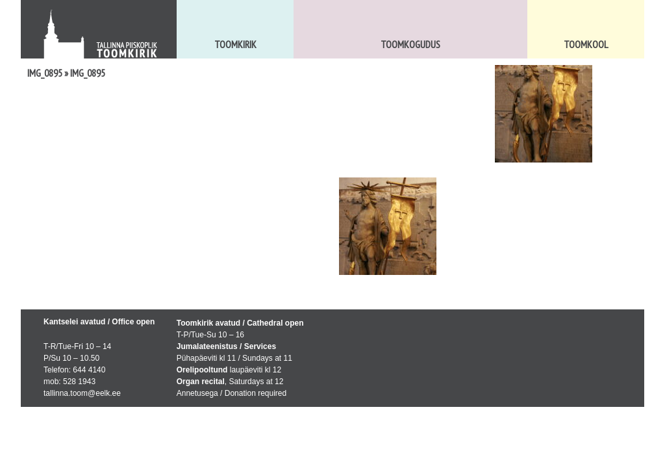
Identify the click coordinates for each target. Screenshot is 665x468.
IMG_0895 (44, 72)
